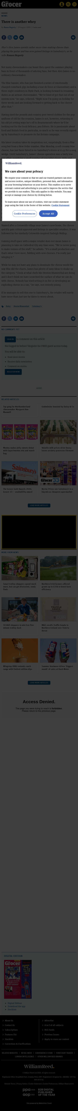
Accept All (48, 213)
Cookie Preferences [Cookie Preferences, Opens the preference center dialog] (24, 213)
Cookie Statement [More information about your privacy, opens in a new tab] (60, 205)
